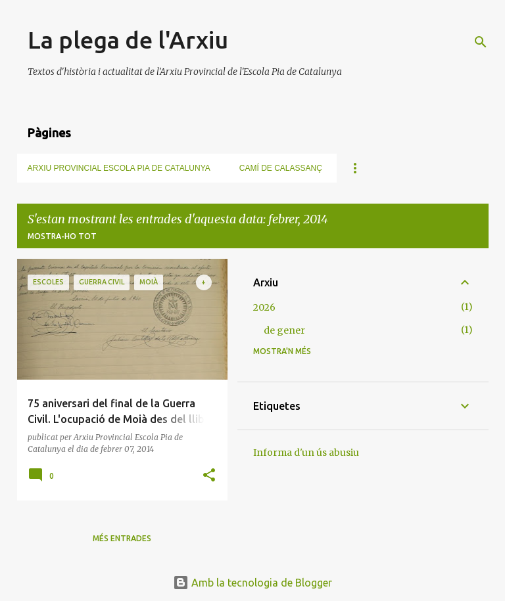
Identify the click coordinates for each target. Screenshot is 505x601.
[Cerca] (481, 42)
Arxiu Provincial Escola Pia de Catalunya (119, 168)
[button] (209, 476)
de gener (284, 330)
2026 (264, 307)
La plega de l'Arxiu (128, 39)
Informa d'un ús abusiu (306, 452)
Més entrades (122, 538)
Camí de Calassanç (280, 168)
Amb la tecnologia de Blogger (252, 583)
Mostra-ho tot (62, 236)
